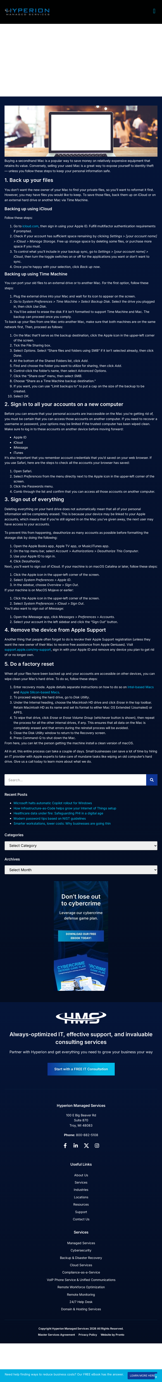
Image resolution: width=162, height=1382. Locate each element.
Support (81, 1212)
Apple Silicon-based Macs (39, 692)
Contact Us (81, 1219)
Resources (81, 1204)
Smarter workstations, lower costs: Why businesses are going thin (62, 823)
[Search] (151, 780)
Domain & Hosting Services (81, 1309)
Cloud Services (81, 1265)
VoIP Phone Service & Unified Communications (81, 1280)
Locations (81, 1197)
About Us (81, 1175)
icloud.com (30, 226)
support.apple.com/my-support (28, 649)
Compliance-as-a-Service (81, 1272)
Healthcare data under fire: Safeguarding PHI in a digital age (58, 813)
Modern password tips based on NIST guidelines (50, 818)
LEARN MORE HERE (142, 1375)
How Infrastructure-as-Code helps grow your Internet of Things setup (65, 808)
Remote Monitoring (81, 1294)
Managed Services (81, 1243)
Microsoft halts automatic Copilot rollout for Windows (53, 803)
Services (81, 1182)
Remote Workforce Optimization (81, 1287)
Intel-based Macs (141, 687)
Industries (81, 1190)
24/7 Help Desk (81, 1302)
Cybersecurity (81, 1250)
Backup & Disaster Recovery (81, 1258)
